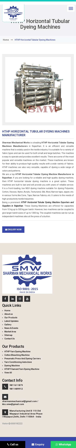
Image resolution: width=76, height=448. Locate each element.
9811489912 (16, 389)
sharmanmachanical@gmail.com (19, 401)
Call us (12, 444)
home (6, 40)
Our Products (10, 317)
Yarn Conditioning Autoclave (18, 362)
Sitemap (8, 335)
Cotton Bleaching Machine (17, 355)
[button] (71, 8)
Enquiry (38, 444)
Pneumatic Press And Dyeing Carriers (22, 358)
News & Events (11, 328)
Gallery (7, 324)
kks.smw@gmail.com (13, 404)
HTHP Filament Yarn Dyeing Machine (21, 369)
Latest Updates (11, 321)
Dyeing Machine (12, 365)
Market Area (10, 331)
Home (7, 310)
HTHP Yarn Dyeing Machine (17, 351)
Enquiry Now (13, 229)
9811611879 (16, 385)
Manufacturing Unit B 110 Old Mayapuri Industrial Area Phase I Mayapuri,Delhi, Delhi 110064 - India (22, 413)
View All (8, 372)
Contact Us (9, 338)
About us (8, 314)
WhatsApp (63, 444)
